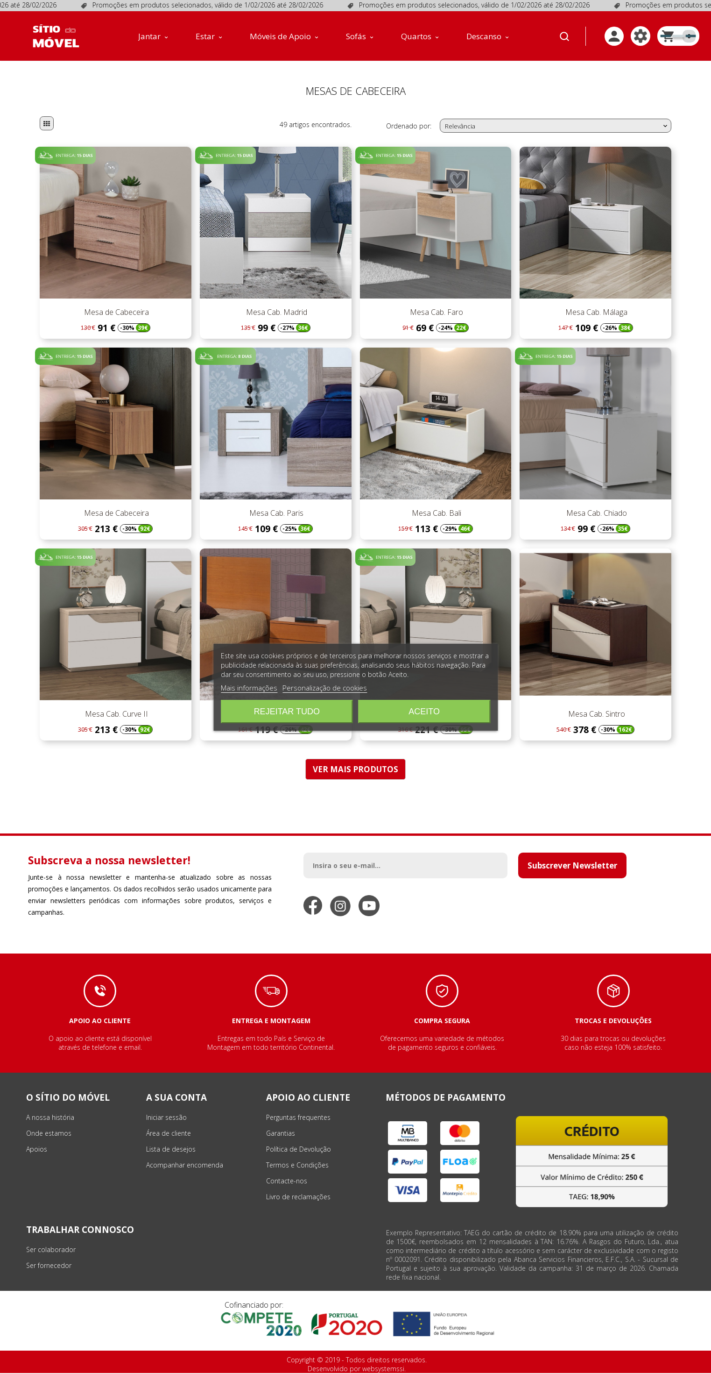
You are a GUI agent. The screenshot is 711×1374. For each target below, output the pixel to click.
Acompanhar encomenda (184, 1165)
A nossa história (50, 1118)
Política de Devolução (298, 1150)
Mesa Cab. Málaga (595, 313)
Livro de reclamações (298, 1197)
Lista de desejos (171, 1150)
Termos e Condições (297, 1165)
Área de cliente (168, 1134)
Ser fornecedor (48, 1266)
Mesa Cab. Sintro (595, 715)
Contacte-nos (286, 1181)
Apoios (36, 1150)
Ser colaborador (51, 1250)
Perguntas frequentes (298, 1118)
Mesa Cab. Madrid (275, 313)
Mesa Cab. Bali (435, 514)
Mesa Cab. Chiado (595, 514)
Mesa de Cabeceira (115, 313)
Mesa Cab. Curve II (115, 715)
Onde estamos (48, 1134)
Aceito (424, 711)
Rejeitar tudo (287, 711)
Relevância (557, 127)
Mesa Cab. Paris (275, 514)
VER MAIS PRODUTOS (355, 770)
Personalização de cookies (324, 687)
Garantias (280, 1134)
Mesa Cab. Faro (435, 313)
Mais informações (249, 687)
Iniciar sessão (166, 1118)
